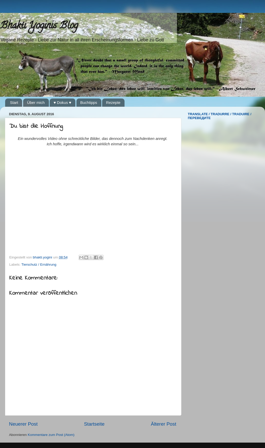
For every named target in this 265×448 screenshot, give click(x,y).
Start (14, 102)
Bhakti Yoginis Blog (39, 26)
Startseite (94, 424)
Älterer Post (163, 424)
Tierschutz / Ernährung (38, 264)
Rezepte (113, 102)
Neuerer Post (23, 424)
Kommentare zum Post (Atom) (51, 435)
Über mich (36, 102)
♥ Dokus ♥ (62, 102)
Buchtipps (88, 102)
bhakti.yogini (43, 257)
